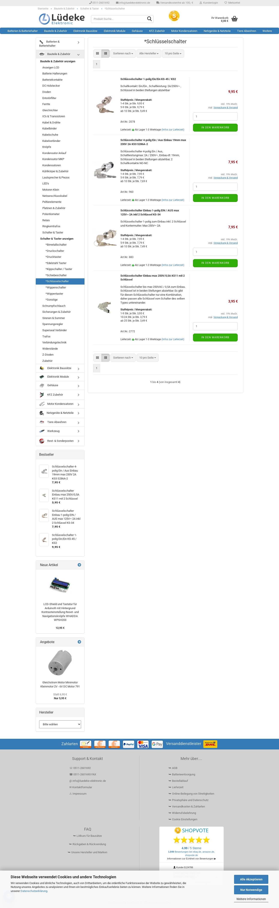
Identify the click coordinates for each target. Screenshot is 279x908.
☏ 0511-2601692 (80, 768)
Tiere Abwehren (246, 31)
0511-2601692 (99, 2)
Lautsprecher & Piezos (56, 177)
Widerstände (50, 348)
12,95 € (60, 627)
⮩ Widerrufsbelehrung (182, 813)
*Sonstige (52, 299)
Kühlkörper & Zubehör (55, 171)
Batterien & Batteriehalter (22, 31)
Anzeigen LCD (50, 67)
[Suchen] (149, 19)
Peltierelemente (51, 201)
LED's (45, 183)
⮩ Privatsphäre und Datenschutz (188, 800)
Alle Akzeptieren (251, 879)
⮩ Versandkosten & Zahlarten (187, 806)
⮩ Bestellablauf (178, 780)
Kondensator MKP (53, 159)
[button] (97, 53)
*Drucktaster (53, 256)
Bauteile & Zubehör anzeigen (57, 61)
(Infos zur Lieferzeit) (173, 129)
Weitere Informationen (251, 899)
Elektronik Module (114, 31)
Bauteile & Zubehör (55, 31)
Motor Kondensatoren (184, 31)
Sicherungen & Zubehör (56, 311)
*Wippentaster (54, 293)
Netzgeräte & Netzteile (217, 31)
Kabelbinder (49, 128)
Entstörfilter (49, 98)
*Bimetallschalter (56, 244)
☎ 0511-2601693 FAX (83, 774)
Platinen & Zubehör (53, 208)
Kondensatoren (51, 165)
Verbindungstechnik (54, 342)
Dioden (46, 91)
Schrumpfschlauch (53, 305)
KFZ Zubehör (157, 31)
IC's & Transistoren (53, 116)
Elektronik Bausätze (85, 31)
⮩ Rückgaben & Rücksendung (87, 844)
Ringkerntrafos (51, 226)
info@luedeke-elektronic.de (133, 2)
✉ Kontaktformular (80, 787)
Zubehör (47, 360)
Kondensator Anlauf (54, 153)
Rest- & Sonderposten (56, 441)
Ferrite (46, 104)
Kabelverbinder (51, 140)
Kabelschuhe (50, 134)
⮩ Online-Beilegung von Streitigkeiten (191, 793)
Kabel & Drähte (51, 122)
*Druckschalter (55, 250)
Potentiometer (50, 214)
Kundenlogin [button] (209, 2)
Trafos (46, 336)
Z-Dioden (47, 354)
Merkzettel (232, 2)
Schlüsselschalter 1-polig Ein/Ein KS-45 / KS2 (148, 79)
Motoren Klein (50, 189)
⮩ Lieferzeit (176, 787)
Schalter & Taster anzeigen (56, 238)
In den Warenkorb (215, 127)
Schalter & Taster (52, 232)
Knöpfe (46, 146)
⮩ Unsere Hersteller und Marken (87, 852)
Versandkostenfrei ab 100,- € (174, 2)
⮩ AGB (173, 768)
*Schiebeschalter (56, 275)
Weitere (267, 31)
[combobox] (123, 53)
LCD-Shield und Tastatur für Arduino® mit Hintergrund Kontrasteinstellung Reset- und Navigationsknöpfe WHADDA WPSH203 (60, 612)
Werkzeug (49, 431)
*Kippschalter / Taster (59, 269)
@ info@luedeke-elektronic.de (87, 780)
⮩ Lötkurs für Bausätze (87, 835)
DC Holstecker (51, 85)
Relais (46, 220)
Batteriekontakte (52, 79)
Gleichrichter (50, 110)
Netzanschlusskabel (54, 195)
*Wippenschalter (56, 287)
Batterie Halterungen (54, 73)
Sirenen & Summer (53, 318)
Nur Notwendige (251, 890)
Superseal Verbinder (54, 330)
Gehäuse (137, 31)
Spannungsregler (52, 324)
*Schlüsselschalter (57, 281)
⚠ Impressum (77, 793)
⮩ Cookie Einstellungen (183, 819)
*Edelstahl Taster (56, 263)
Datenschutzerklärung (34, 891)
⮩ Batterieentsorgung (182, 774)
